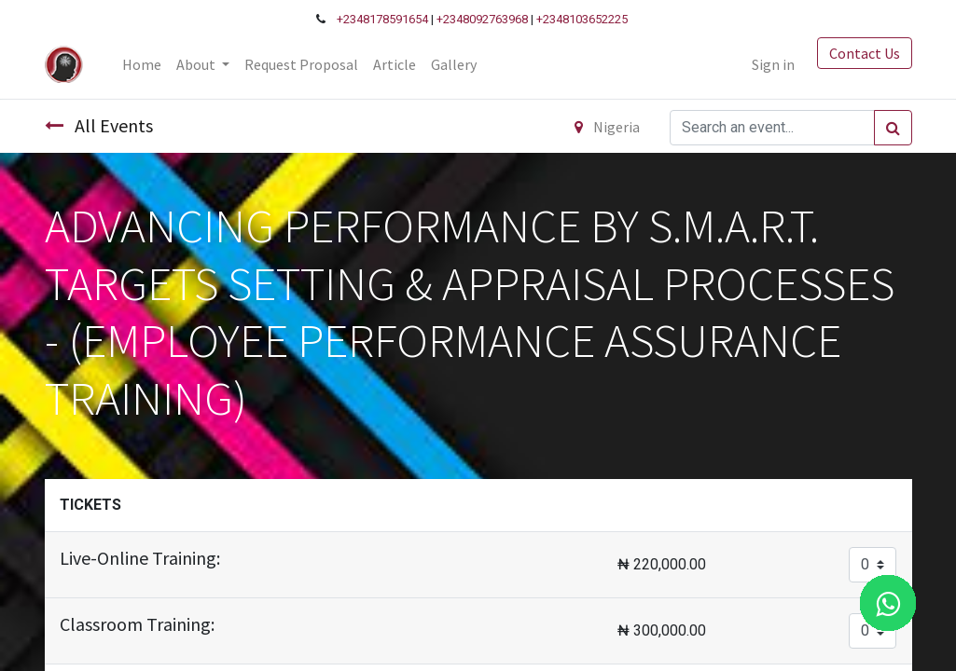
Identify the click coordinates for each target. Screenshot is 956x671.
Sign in (773, 64)
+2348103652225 (582, 19)
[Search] (893, 127)
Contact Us (864, 53)
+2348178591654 (382, 19)
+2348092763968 (482, 19)
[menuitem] (142, 64)
